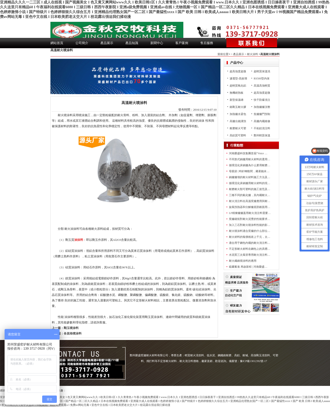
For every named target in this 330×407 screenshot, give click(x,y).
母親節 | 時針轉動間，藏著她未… (249, 171)
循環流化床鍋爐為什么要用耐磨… (249, 165)
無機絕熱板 (236, 92)
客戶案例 (181, 43)
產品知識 (131, 43)
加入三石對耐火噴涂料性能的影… (249, 225)
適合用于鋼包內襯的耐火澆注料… (249, 242)
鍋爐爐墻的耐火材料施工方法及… (249, 177)
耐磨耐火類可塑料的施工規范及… (249, 189)
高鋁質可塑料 (238, 135)
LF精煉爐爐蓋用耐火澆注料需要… (250, 213)
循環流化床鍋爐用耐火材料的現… (249, 183)
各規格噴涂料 (73, 333)
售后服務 (206, 43)
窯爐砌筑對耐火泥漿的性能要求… (249, 219)
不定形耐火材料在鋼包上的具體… (249, 248)
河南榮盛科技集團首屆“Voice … (248, 153)
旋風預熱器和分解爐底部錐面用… (249, 207)
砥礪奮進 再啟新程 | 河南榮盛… (248, 266)
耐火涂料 (252, 54)
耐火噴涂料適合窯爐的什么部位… (249, 231)
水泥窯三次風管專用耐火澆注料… (249, 254)
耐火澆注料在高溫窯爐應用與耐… (249, 201)
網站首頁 (56, 43)
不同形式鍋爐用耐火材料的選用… (249, 159)
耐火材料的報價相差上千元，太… (249, 237)
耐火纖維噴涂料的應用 (242, 260)
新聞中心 (156, 43)
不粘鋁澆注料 (262, 128)
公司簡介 (81, 43)
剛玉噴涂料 (71, 328)
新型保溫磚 (236, 99)
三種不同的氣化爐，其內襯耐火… (249, 195)
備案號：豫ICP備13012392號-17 (248, 361)
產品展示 (106, 43)
